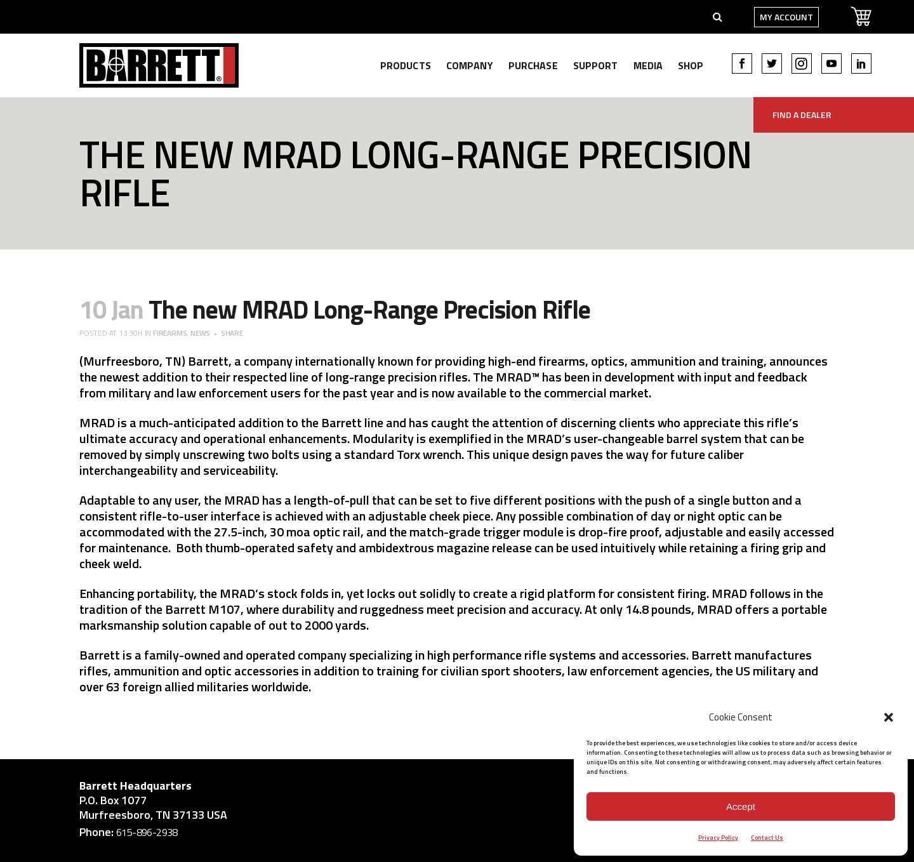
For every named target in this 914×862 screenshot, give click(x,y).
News (200, 333)
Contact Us (767, 837)
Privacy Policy (718, 837)
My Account (749, 16)
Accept (740, 806)
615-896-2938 (147, 832)
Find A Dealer (801, 114)
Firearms (170, 333)
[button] (888, 717)
